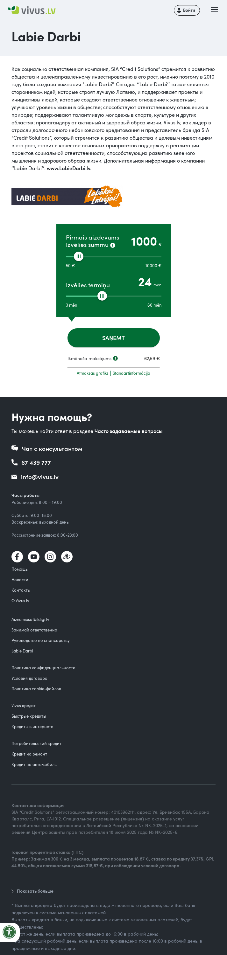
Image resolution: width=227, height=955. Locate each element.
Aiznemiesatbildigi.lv (30, 619)
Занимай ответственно (34, 630)
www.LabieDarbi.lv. (69, 168)
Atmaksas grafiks (93, 373)
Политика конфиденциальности (43, 668)
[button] (214, 10)
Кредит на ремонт (29, 754)
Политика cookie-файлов (36, 689)
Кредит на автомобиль (34, 764)
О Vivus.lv (20, 600)
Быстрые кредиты (28, 716)
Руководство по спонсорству (40, 640)
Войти (189, 10)
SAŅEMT (113, 338)
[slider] (78, 256)
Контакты (21, 590)
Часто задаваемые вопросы (129, 431)
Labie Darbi (22, 651)
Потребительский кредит (36, 743)
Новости (19, 579)
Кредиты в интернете (32, 726)
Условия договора (29, 678)
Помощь (19, 569)
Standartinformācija (131, 373)
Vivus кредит (23, 705)
